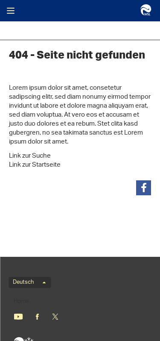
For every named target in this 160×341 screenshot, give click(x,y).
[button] (143, 187)
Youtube (18, 317)
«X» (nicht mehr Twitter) (55, 317)
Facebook (37, 317)
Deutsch (29, 282)
